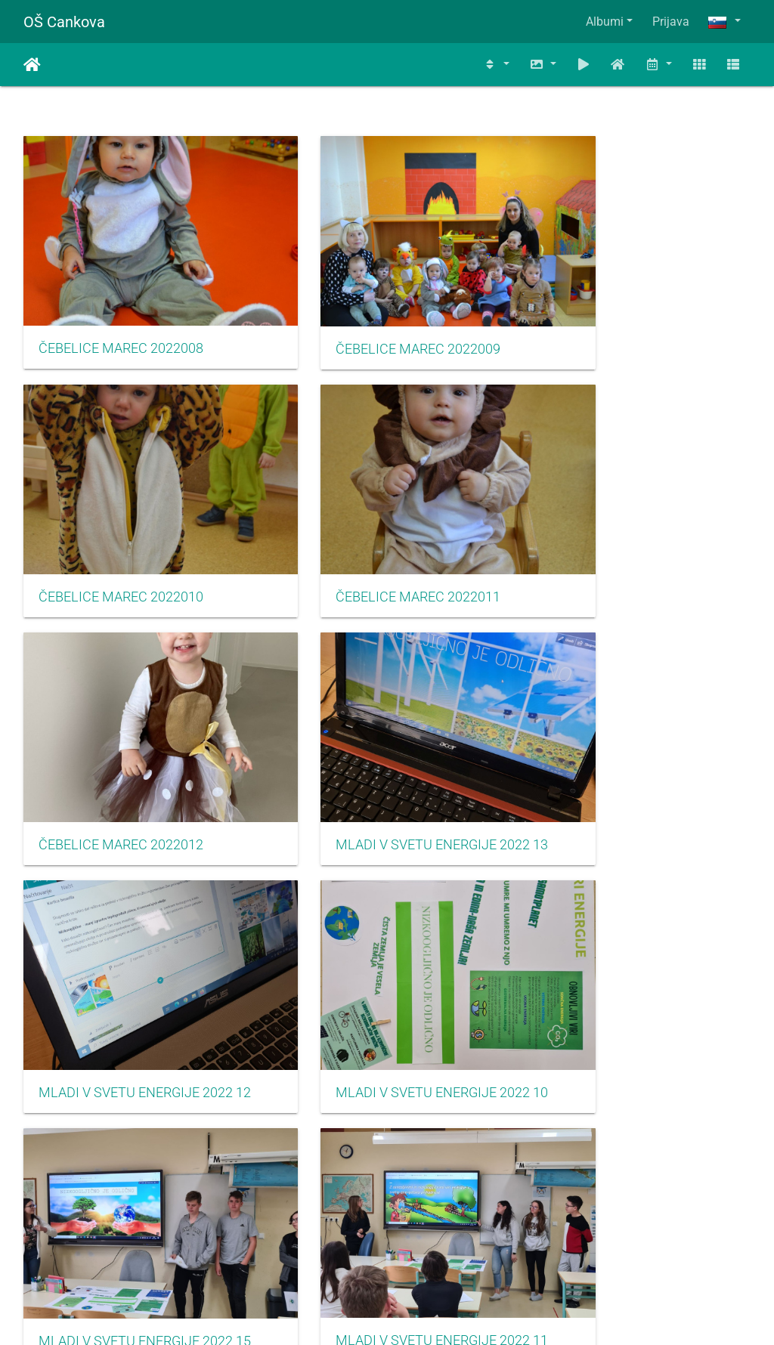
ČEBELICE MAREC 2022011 (121, 531)
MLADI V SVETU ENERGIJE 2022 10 (387, 746)
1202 (554, 1255)
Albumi (605, 21)
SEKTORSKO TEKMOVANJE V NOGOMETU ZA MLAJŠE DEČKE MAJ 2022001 (137, 1178)
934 (335, 1255)
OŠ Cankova (64, 22)
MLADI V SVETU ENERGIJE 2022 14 (387, 963)
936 (424, 1255)
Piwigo (417, 1313)
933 (290, 1255)
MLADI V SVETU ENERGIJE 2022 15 (636, 747)
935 (380, 1255)
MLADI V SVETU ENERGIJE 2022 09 (636, 962)
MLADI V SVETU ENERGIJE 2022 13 (636, 531)
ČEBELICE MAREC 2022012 (371, 531)
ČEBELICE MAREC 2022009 (371, 316)
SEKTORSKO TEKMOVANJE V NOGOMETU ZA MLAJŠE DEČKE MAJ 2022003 (636, 1178)
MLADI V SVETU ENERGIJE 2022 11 (137, 962)
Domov (32, 65)
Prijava (670, 21)
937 (469, 1255)
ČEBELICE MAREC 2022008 (121, 315)
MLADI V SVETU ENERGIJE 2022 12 (137, 746)
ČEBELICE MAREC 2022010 (620, 315)
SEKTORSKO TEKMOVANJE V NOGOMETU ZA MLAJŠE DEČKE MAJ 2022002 (387, 1178)
